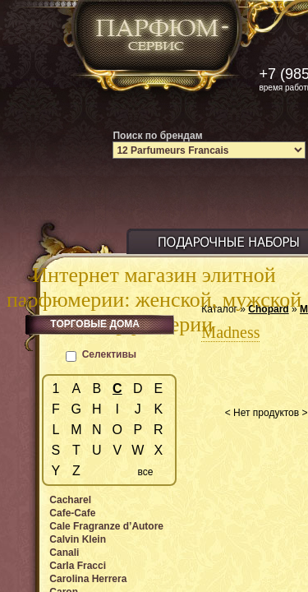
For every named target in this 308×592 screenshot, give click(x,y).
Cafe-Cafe (72, 513)
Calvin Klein (77, 539)
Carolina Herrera (87, 579)
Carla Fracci (77, 565)
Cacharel (70, 500)
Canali (64, 552)
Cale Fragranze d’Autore (106, 526)
